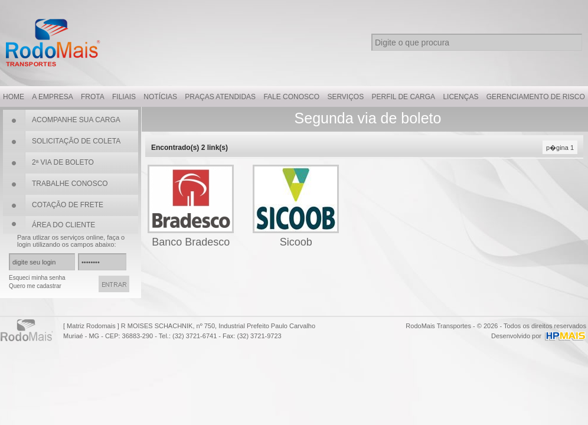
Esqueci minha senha (37, 277)
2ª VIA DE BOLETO (63, 162)
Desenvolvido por (516, 335)
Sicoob (296, 242)
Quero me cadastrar (35, 286)
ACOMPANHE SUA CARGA (76, 120)
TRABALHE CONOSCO (70, 183)
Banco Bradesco (191, 242)
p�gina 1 (560, 147)
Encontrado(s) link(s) (189, 147)
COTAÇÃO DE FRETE (67, 205)
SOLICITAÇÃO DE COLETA (76, 141)
